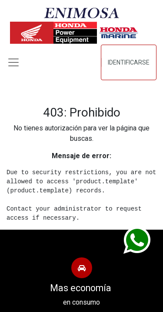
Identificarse (129, 62)
